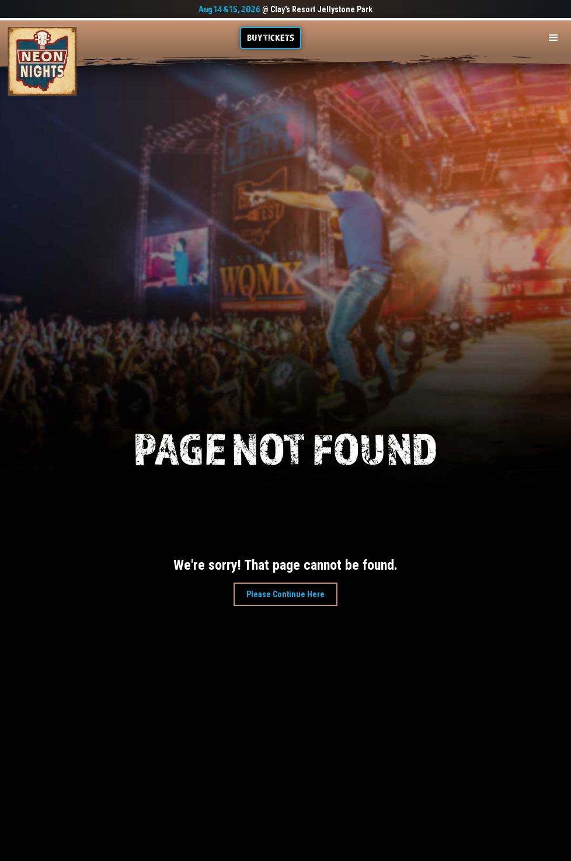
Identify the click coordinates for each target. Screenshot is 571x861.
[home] (42, 61)
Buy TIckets (270, 37)
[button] (553, 37)
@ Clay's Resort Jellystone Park (285, 9)
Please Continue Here (285, 594)
